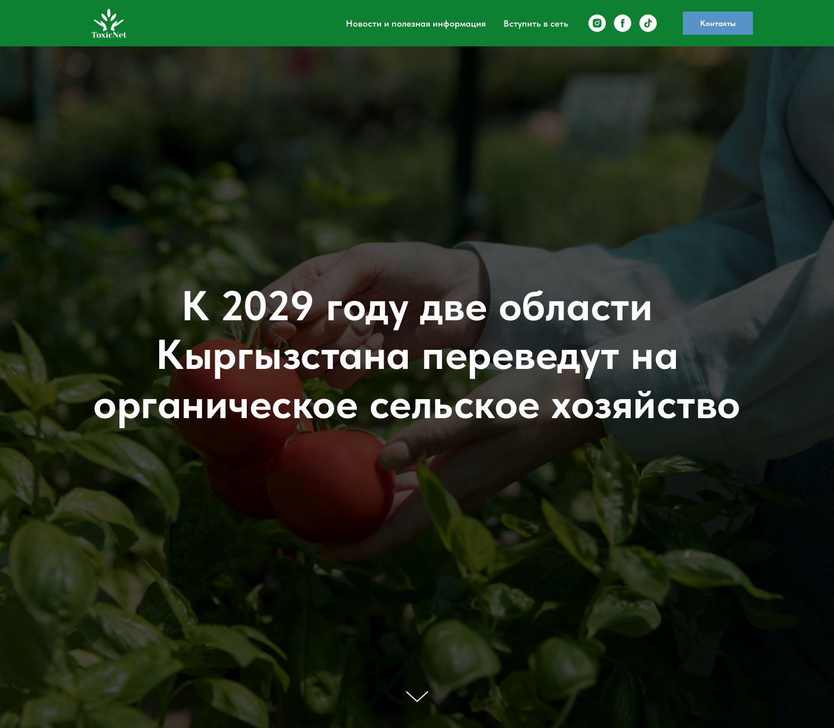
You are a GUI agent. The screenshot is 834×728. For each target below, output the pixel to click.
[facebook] (622, 23)
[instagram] (597, 23)
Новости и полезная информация (416, 23)
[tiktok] (648, 23)
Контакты (718, 23)
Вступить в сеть (535, 23)
